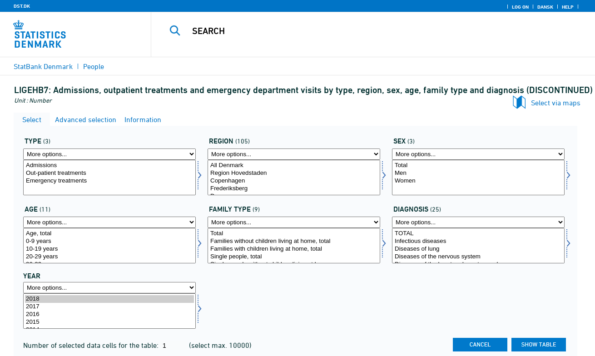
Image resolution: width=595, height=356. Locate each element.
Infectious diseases (478, 241)
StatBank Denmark (43, 66)
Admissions (109, 165)
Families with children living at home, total (293, 249)
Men (478, 173)
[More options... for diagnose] (478, 222)
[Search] (363, 31)
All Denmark (293, 165)
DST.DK (22, 6)
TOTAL (478, 233)
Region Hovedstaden (293, 173)
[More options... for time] (109, 287)
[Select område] (294, 177)
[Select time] (109, 311)
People (93, 66)
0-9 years (109, 241)
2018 (109, 299)
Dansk (545, 7)
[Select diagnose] (478, 245)
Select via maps (555, 103)
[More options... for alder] (109, 222)
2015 (109, 322)
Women (478, 181)
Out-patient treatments (109, 173)
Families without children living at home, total (293, 241)
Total (478, 165)
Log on (520, 7)
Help (568, 7)
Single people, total (293, 257)
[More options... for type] (109, 154)
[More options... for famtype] (294, 222)
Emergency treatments (109, 181)
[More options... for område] (294, 154)
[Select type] (109, 177)
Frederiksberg (293, 189)
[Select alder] (109, 245)
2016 (109, 314)
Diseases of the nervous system (478, 257)
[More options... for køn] (478, 154)
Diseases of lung (478, 249)
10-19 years (109, 249)
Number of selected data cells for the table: (91, 345)
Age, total (109, 233)
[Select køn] (478, 177)
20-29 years (109, 257)
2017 (109, 307)
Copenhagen (293, 181)
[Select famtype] (294, 245)
